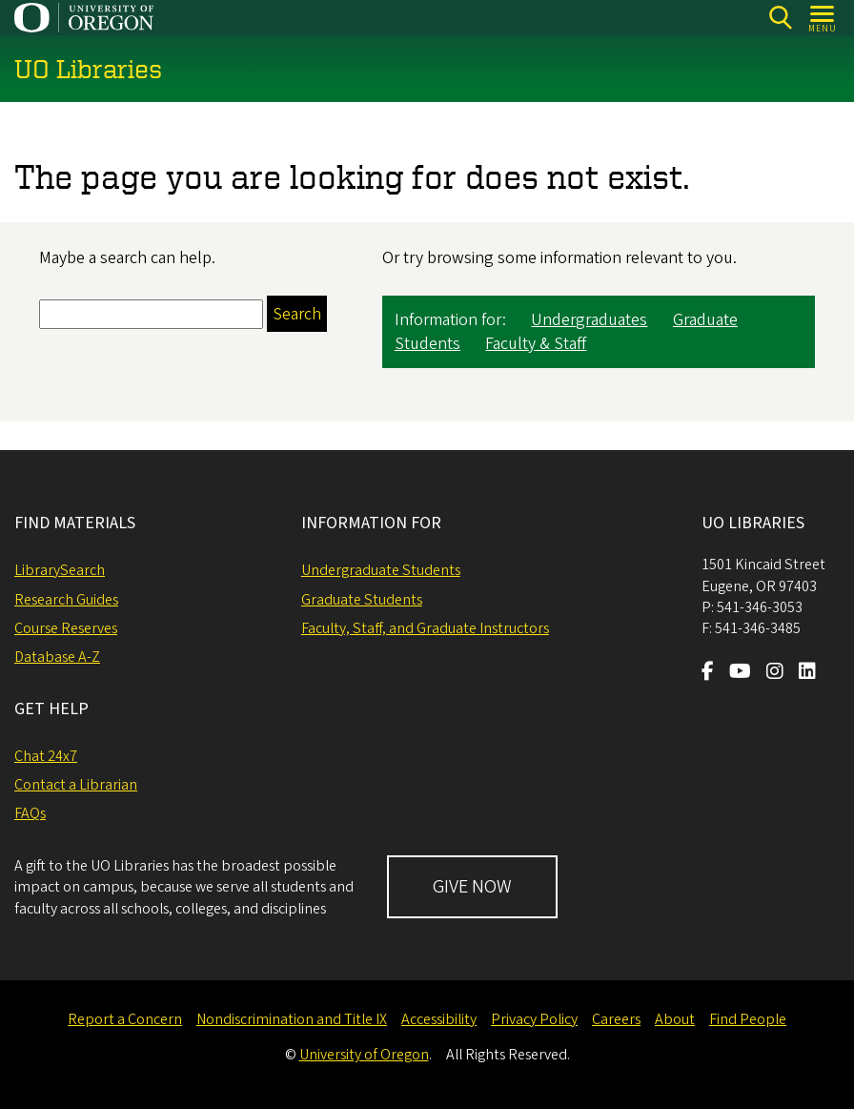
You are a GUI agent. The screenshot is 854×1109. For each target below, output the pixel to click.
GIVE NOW (472, 886)
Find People (747, 1019)
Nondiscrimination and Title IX (291, 1019)
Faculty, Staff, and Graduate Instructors (425, 628)
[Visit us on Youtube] (740, 673)
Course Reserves (65, 628)
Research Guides (66, 599)
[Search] (780, 18)
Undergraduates (589, 321)
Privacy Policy (534, 1019)
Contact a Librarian (75, 784)
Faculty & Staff (535, 345)
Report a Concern (125, 1019)
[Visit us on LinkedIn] (807, 673)
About (675, 1019)
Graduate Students (361, 599)
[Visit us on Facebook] (708, 673)
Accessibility (439, 1019)
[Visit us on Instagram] (775, 673)
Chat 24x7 (45, 756)
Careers (616, 1019)
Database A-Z (57, 657)
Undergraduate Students (380, 570)
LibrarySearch (59, 570)
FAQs (30, 813)
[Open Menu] (823, 17)
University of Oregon (364, 1054)
